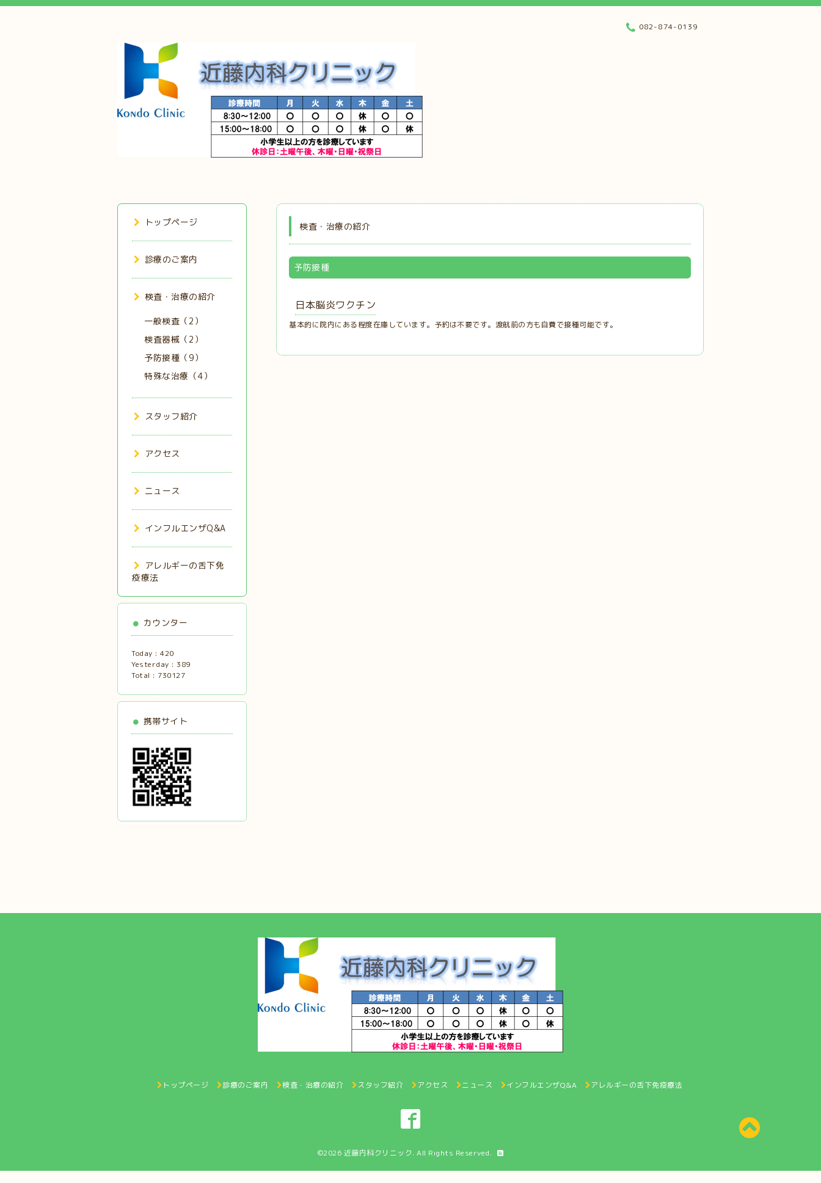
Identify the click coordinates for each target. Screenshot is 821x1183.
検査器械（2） (173, 339)
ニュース (157, 491)
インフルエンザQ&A (180, 528)
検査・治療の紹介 (175, 296)
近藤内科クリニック (378, 1153)
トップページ (166, 222)
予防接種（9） (173, 357)
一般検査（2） (173, 321)
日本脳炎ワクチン (335, 304)
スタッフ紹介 (166, 416)
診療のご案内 (166, 259)
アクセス (157, 453)
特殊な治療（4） (178, 376)
